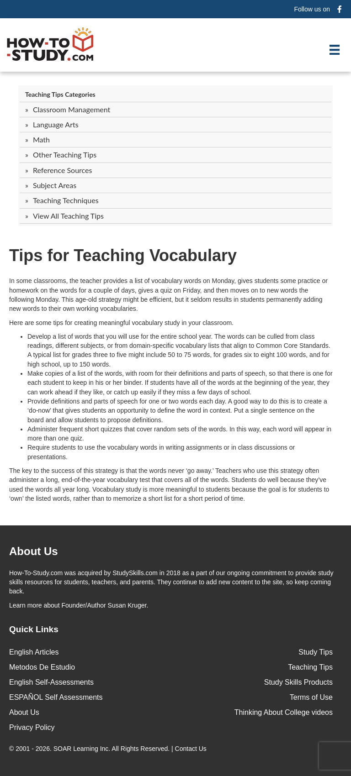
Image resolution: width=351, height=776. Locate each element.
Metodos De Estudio (42, 667)
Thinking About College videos (283, 712)
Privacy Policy (32, 727)
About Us (24, 712)
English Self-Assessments (51, 682)
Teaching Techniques (66, 200)
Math (41, 139)
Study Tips (315, 652)
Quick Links (33, 629)
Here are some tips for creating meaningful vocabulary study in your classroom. (121, 322)
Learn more (25, 605)
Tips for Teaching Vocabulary (123, 255)
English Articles (34, 652)
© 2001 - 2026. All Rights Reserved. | (108, 748)
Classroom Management (71, 109)
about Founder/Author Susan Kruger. (78, 605)
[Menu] (334, 49)
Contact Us (191, 748)
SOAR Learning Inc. (82, 748)
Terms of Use (311, 697)
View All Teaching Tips (68, 215)
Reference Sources (62, 170)
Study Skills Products (298, 682)
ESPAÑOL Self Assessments (56, 697)
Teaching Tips (310, 667)
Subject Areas (54, 185)
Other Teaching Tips (64, 154)
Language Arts (56, 124)
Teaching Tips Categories (60, 94)
